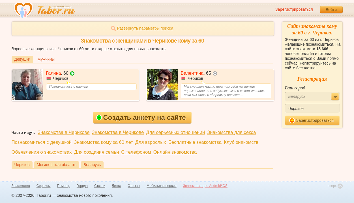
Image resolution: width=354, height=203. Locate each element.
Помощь (63, 186)
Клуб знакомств (241, 142)
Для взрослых (150, 142)
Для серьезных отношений (175, 132)
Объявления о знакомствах (42, 152)
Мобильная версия (162, 186)
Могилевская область (56, 164)
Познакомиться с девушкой (42, 142)
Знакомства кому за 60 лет (103, 142)
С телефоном (136, 152)
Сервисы (44, 186)
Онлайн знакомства (175, 152)
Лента (116, 186)
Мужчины (46, 59)
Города (82, 186)
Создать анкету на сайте (141, 117)
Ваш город (295, 87)
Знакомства (21, 186)
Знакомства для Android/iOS (205, 186)
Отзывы (134, 186)
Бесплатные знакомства (195, 142)
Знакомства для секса (231, 132)
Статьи (99, 186)
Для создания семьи (96, 152)
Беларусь (92, 164)
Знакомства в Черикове (64, 132)
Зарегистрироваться (294, 9)
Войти (331, 9)
